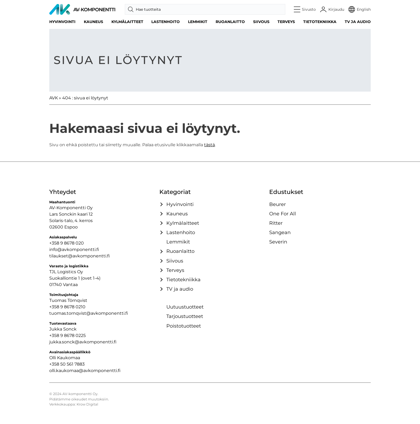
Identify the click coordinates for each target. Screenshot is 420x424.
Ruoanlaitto (230, 21)
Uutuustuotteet (185, 307)
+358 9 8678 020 (66, 243)
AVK (53, 97)
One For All (282, 213)
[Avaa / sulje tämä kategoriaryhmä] (160, 204)
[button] (305, 9)
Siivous (261, 21)
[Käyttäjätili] (332, 9)
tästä (209, 144)
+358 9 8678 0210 (67, 306)
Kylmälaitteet (127, 21)
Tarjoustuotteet (184, 316)
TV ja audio (358, 21)
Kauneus (93, 21)
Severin (278, 242)
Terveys (286, 21)
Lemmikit (197, 21)
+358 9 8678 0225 (67, 335)
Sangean (280, 232)
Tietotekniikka (319, 21)
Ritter (276, 223)
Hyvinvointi (62, 21)
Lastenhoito (165, 21)
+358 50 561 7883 (67, 364)
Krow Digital (87, 404)
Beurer (277, 204)
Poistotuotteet (183, 326)
